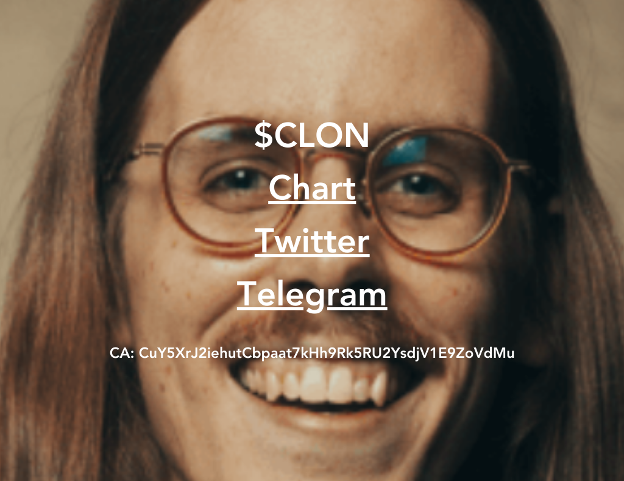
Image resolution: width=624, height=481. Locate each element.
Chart (312, 191)
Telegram (312, 297)
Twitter (312, 244)
